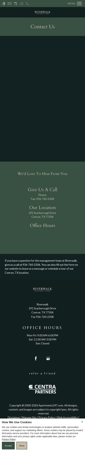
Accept (8, 445)
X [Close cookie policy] (82, 421)
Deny (21, 445)
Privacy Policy (8, 439)
